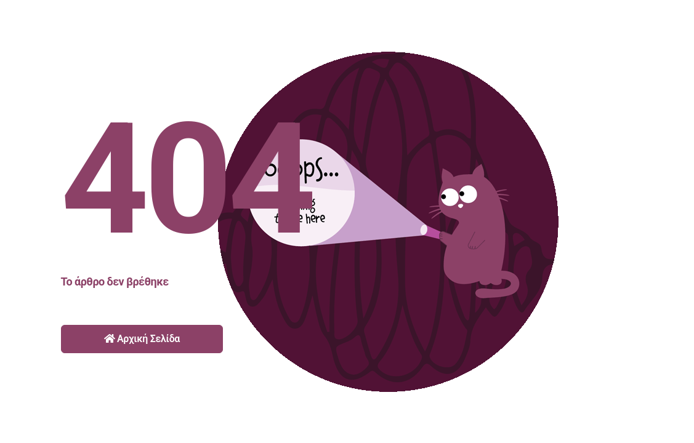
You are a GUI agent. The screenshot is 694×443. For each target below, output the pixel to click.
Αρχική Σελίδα (142, 339)
